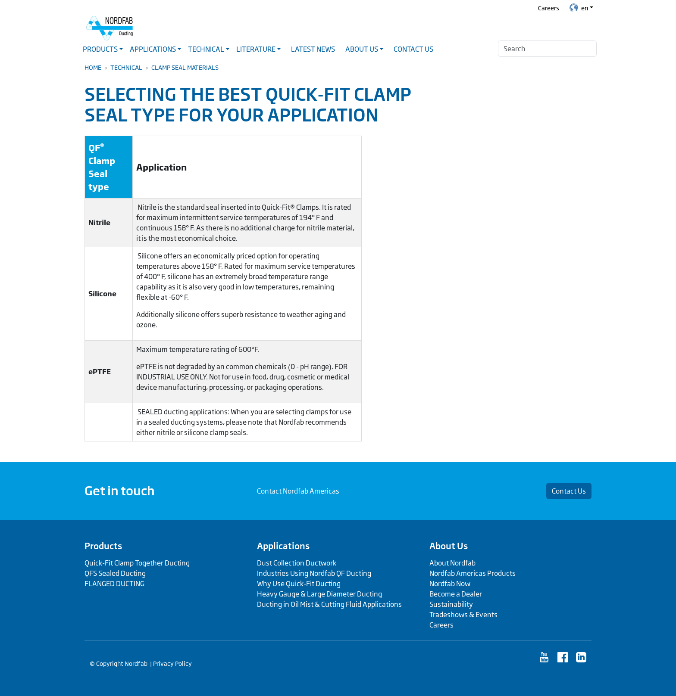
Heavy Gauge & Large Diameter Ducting (319, 594)
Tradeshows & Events (463, 614)
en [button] (579, 7)
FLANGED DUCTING (114, 583)
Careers (548, 8)
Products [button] (100, 49)
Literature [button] (255, 49)
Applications (283, 546)
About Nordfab (452, 563)
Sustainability (451, 604)
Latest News (313, 49)
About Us (448, 546)
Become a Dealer (455, 594)
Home (92, 67)
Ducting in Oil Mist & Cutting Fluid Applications (329, 604)
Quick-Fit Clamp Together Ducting (137, 563)
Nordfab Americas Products (472, 573)
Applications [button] (153, 49)
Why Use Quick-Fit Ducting (299, 583)
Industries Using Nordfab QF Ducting (314, 573)
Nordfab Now (449, 583)
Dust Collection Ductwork (296, 563)
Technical (126, 67)
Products (103, 546)
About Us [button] (361, 49)
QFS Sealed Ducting (115, 573)
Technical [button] (206, 49)
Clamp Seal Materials (185, 67)
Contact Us (413, 49)
